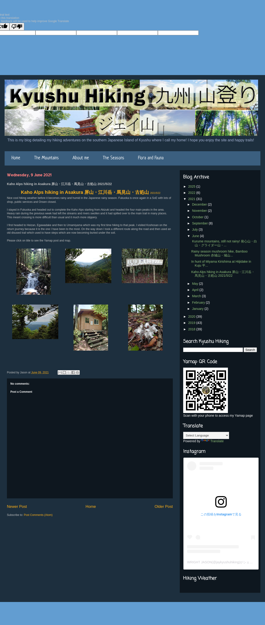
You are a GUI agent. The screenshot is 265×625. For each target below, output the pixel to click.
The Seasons (113, 158)
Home (16, 158)
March (197, 296)
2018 (192, 329)
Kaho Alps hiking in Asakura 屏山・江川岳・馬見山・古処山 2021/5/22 (223, 274)
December (200, 204)
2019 (192, 323)
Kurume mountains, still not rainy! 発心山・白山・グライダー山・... (224, 243)
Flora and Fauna (151, 158)
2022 (192, 193)
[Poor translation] (16, 26)
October (198, 217)
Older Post (164, 506)
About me (81, 158)
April (195, 290)
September (200, 223)
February (199, 302)
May (195, 283)
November (200, 210)
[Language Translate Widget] (206, 435)
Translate (212, 441)
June (196, 236)
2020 (192, 316)
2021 (192, 199)
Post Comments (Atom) (38, 515)
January (198, 309)
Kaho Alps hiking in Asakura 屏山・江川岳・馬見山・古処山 (90, 192)
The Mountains (46, 158)
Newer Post (17, 506)
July (195, 229)
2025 (192, 186)
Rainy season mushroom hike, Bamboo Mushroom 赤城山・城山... (219, 253)
